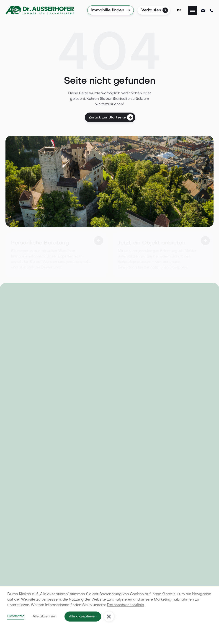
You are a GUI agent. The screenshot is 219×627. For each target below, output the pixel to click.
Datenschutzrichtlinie (125, 605)
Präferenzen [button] (15, 616)
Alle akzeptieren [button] (83, 616)
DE (179, 10)
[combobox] (179, 10)
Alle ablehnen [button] (44, 616)
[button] (192, 10)
